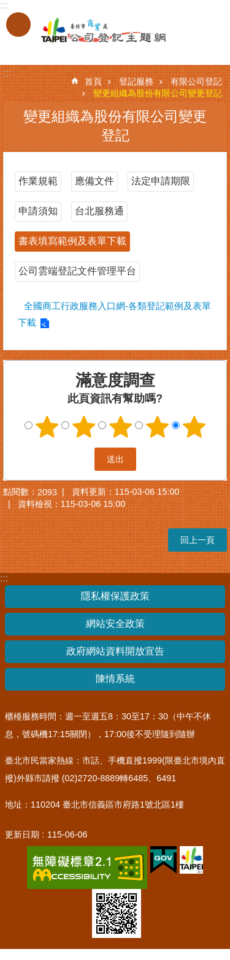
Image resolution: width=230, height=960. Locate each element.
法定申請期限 (160, 181)
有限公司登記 (196, 81)
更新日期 (22, 834)
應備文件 (94, 181)
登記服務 (136, 81)
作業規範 (38, 181)
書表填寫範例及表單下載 (72, 241)
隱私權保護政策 (115, 596)
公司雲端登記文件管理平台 (77, 271)
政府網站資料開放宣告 (115, 651)
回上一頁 (197, 540)
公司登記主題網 (92, 31)
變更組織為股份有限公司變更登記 (157, 93)
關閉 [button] (18, 24)
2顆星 (83, 426)
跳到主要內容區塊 (6, 6)
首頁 (93, 81)
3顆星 (120, 426)
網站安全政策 (115, 623)
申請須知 (38, 211)
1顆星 (46, 426)
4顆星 (157, 426)
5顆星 (193, 426)
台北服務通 (99, 211)
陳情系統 (115, 678)
